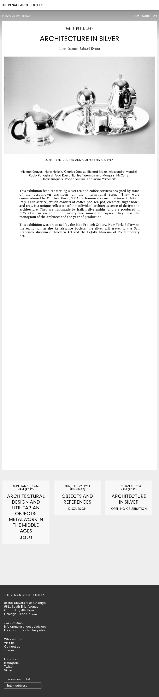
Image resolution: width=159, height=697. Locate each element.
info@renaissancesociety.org (25, 626)
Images (73, 48)
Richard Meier (97, 172)
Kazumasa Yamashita (102, 179)
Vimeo (8, 670)
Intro (62, 48)
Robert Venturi (75, 179)
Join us (9, 650)
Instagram (11, 663)
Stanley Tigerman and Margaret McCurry (99, 175)
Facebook (11, 659)
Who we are (13, 639)
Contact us (12, 646)
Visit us (9, 643)
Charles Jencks (74, 172)
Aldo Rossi (62, 175)
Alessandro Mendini (123, 172)
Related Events (90, 48)
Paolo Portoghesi (41, 175)
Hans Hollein (53, 172)
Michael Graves (31, 172)
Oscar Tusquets (52, 179)
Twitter (9, 667)
